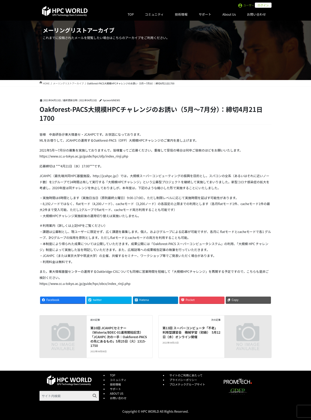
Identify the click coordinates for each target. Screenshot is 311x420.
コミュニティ (118, 380)
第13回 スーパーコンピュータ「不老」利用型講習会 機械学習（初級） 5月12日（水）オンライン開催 (191, 332)
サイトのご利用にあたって (186, 375)
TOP (112, 375)
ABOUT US (116, 393)
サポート (115, 389)
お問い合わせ (118, 398)
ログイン (263, 5)
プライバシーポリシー (183, 380)
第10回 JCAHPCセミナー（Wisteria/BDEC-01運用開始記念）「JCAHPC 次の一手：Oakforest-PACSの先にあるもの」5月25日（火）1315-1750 (118, 337)
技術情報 (115, 384)
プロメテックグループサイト (187, 384)
